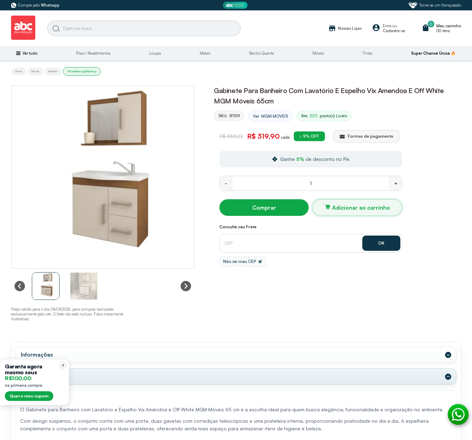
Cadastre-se (394, 30)
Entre (387, 26)
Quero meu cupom (29, 395)
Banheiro (53, 71)
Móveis (318, 53)
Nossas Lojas (345, 28)
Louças (155, 53)
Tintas (367, 53)
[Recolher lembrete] (63, 365)
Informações (37, 354)
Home (18, 71)
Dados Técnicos (41, 376)
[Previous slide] (20, 286)
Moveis (35, 71)
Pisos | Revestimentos (93, 53)
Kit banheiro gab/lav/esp (81, 71)
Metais (205, 53)
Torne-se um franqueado (434, 5)
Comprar (264, 207)
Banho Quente (261, 53)
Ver (270, 116)
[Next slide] (186, 286)
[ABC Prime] (236, 5)
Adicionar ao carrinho (361, 207)
